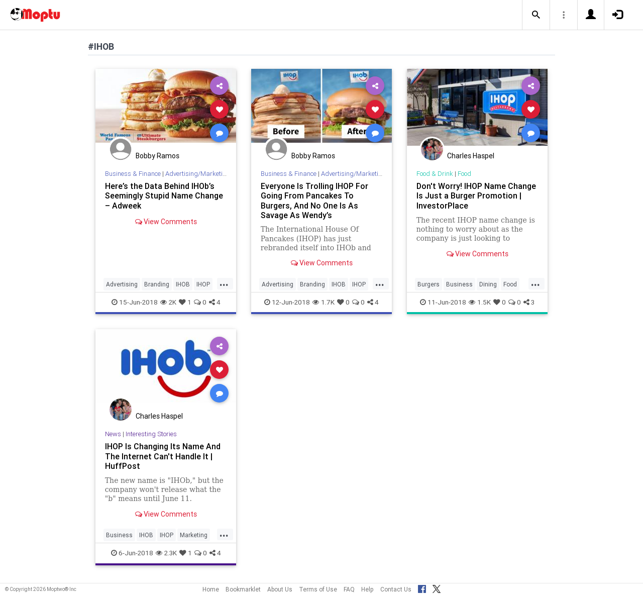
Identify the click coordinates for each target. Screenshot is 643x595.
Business (459, 284)
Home (210, 589)
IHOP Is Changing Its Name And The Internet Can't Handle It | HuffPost (163, 455)
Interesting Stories (151, 434)
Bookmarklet (243, 589)
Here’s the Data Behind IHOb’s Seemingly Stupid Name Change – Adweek (164, 195)
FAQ (349, 589)
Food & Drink (434, 173)
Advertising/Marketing (197, 173)
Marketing (193, 535)
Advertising (122, 284)
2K (168, 302)
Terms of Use (318, 589)
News (113, 434)
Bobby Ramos (157, 155)
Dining (488, 284)
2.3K (166, 552)
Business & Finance (133, 173)
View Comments (166, 221)
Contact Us (395, 589)
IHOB (183, 284)
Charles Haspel (470, 155)
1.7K (323, 302)
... (224, 283)
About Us (279, 589)
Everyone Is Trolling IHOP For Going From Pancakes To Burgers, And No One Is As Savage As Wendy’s (314, 200)
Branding (156, 284)
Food (464, 173)
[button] (536, 15)
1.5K (480, 302)
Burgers (428, 284)
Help (367, 589)
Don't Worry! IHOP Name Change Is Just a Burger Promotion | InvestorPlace (476, 195)
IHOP (203, 284)
